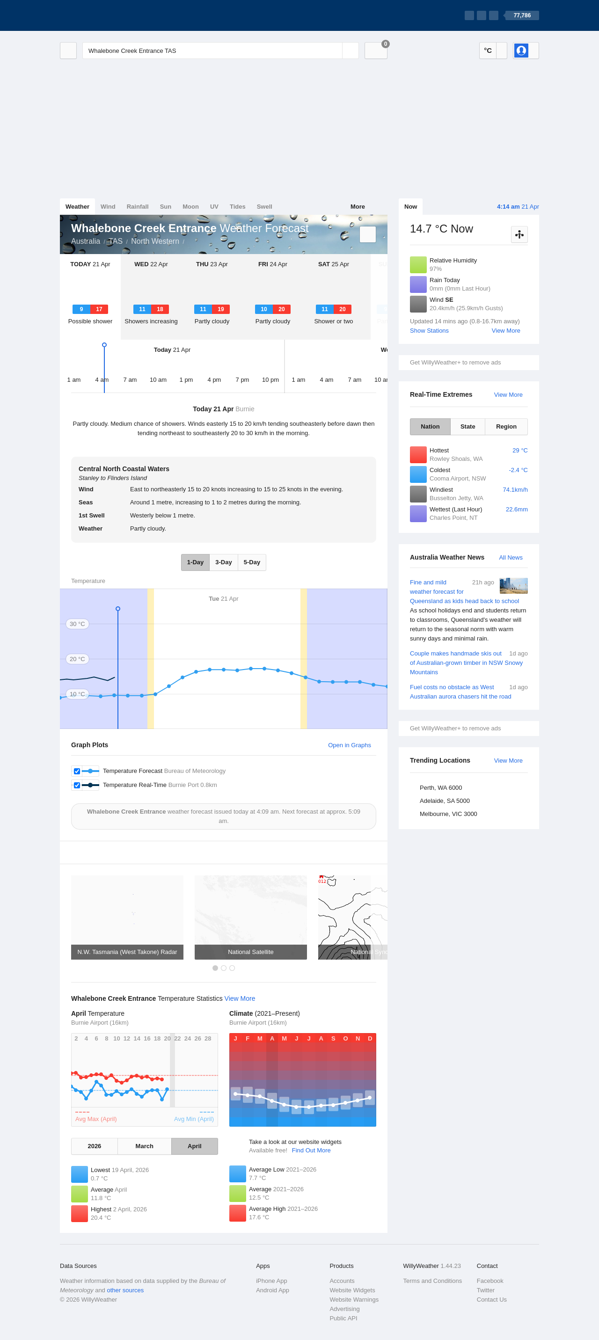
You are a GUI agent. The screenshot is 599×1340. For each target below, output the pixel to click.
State (467, 426)
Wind (108, 206)
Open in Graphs (349, 745)
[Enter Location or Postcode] (220, 50)
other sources (125, 1290)
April (195, 1146)
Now (410, 206)
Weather (77, 206)
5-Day (252, 562)
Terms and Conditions (432, 1280)
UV (214, 206)
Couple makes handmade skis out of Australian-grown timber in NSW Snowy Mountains (469, 662)
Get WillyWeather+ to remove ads (455, 362)
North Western (155, 241)
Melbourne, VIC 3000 (448, 813)
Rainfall (138, 206)
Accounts (341, 1280)
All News (511, 557)
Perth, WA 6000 (441, 787)
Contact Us (492, 1299)
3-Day (223, 562)
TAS (116, 241)
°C (488, 50)
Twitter (486, 1290)
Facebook (490, 1280)
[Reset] (334, 50)
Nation (430, 426)
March (144, 1146)
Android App (272, 1290)
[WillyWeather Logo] (104, 15)
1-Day (195, 562)
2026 (94, 1146)
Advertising (344, 1308)
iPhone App (271, 1280)
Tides (238, 206)
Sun (166, 206)
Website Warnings (354, 1299)
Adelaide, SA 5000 (445, 800)
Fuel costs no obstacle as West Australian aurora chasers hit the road (469, 691)
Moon (191, 206)
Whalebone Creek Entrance (189, 240)
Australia (85, 241)
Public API (343, 1318)
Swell (264, 206)
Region (506, 426)
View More (506, 330)
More (358, 206)
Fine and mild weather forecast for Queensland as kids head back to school (469, 610)
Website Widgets (352, 1290)
